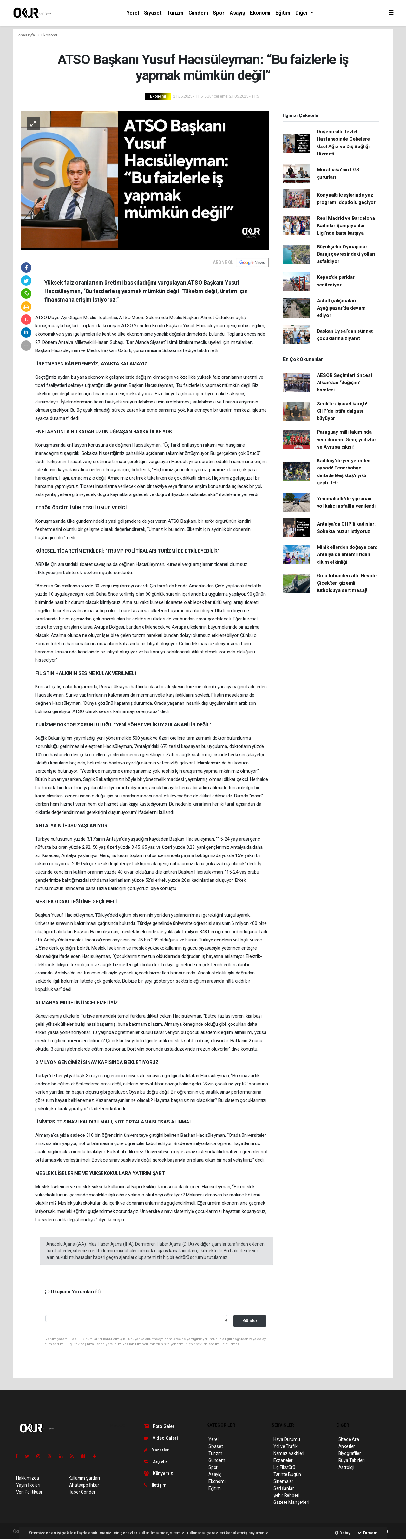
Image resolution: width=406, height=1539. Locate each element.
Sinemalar (283, 1481)
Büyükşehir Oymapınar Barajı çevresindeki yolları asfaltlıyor (346, 254)
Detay (342, 1532)
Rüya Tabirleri (351, 1460)
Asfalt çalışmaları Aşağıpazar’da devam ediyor (341, 308)
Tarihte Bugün (287, 1474)
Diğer (302, 13)
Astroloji (346, 1467)
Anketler (346, 1446)
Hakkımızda (27, 1478)
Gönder (250, 1320)
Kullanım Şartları (84, 1478)
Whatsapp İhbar (84, 1485)
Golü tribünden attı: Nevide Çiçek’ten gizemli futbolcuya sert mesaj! (347, 583)
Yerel (133, 13)
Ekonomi (260, 13)
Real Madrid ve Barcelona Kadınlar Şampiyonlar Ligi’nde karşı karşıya (346, 225)
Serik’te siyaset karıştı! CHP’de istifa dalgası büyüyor (342, 411)
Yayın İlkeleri (28, 1485)
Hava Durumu (286, 1439)
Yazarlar (156, 1449)
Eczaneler (283, 1460)
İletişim (155, 1485)
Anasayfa (27, 35)
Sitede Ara (348, 1439)
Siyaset (153, 13)
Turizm (175, 13)
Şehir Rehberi (286, 1495)
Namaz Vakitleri (288, 1453)
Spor (218, 13)
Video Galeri (161, 1438)
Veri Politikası (29, 1492)
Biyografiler (349, 1453)
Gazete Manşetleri (291, 1502)
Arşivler (156, 1461)
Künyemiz (158, 1473)
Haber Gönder (82, 1492)
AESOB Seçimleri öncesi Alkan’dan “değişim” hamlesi (344, 382)
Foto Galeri (160, 1426)
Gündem (198, 13)
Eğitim (282, 13)
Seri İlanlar (283, 1488)
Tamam (367, 1532)
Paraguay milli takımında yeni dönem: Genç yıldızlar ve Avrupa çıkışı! (346, 439)
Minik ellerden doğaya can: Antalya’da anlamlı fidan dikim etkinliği (347, 554)
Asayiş (237, 13)
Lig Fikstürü (284, 1467)
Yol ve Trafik (285, 1446)
